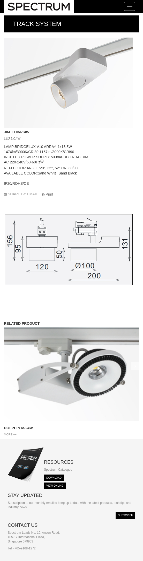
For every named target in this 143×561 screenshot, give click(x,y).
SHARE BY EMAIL (21, 194)
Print (47, 194)
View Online (54, 485)
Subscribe (125, 515)
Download (54, 477)
